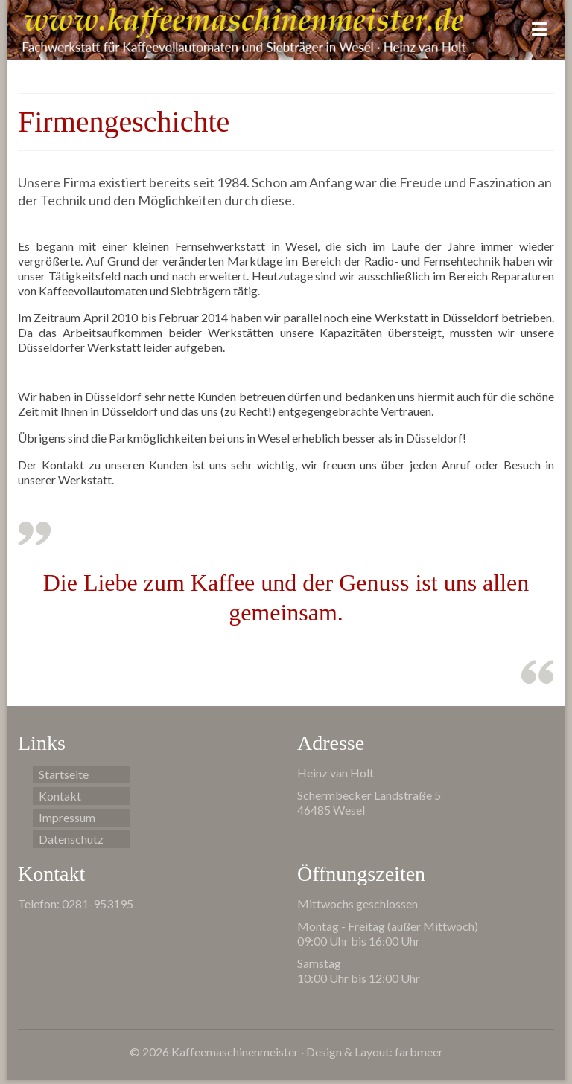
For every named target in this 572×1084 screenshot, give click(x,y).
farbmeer (419, 1052)
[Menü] (539, 30)
